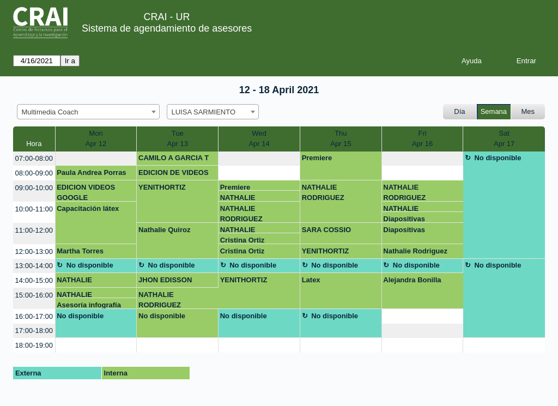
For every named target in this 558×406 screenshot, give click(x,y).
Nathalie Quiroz (164, 230)
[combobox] (88, 111)
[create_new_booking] (96, 159)
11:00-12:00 (34, 230)
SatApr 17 (504, 138)
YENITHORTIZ (162, 187)
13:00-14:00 (34, 266)
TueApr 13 (177, 138)
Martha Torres (80, 251)
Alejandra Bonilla (412, 280)
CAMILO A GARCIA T (173, 158)
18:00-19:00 (34, 345)
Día (459, 111)
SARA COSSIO (326, 230)
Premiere (317, 158)
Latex (311, 280)
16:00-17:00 (34, 316)
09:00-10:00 (34, 188)
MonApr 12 (96, 138)
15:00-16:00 (34, 295)
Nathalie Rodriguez (415, 251)
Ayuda (472, 61)
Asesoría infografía (89, 305)
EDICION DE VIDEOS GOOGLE (173, 174)
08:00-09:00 (34, 173)
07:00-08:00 (34, 158)
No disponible (497, 158)
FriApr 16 (422, 138)
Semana (494, 111)
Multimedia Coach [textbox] (50, 112)
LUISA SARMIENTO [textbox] (204, 112)
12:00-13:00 (34, 251)
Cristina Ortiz (242, 240)
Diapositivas (404, 219)
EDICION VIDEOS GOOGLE (86, 192)
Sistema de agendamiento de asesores (167, 28)
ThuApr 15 (340, 138)
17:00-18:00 (34, 330)
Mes (528, 111)
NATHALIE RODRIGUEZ (241, 197)
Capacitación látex (88, 208)
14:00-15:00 (34, 280)
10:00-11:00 (34, 209)
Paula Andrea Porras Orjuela (91, 174)
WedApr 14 (258, 138)
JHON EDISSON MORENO (165, 282)
